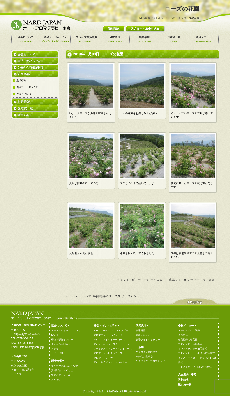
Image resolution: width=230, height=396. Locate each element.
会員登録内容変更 (187, 339)
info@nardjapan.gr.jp (32, 347)
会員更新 (183, 335)
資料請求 (183, 379)
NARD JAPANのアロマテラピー (111, 330)
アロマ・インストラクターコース (112, 344)
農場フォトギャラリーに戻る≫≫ (192, 280)
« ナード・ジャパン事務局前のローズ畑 (93, 296)
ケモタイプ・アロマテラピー (151, 361)
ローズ (177, 18)
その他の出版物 (144, 356)
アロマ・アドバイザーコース (109, 339)
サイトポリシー (59, 353)
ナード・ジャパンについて (65, 330)
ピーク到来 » (130, 296)
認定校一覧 (184, 384)
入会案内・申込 (187, 374)
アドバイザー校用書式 (190, 344)
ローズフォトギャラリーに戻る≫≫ (138, 280)
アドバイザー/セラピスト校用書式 (196, 353)
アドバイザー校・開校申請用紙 (195, 367)
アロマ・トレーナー (104, 357)
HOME (139, 18)
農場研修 (140, 330)
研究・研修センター (62, 339)
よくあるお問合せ (61, 344)
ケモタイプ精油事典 (146, 352)
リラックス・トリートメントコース (113, 348)
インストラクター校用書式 (192, 348)
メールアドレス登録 (189, 330)
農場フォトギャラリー (158, 18)
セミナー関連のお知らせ (64, 365)
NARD (54, 335)
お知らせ (56, 379)
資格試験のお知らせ (62, 370)
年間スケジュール (61, 374)
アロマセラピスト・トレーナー (110, 362)
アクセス (56, 348)
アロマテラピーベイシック (108, 335)
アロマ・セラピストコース (108, 353)
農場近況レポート (145, 335)
